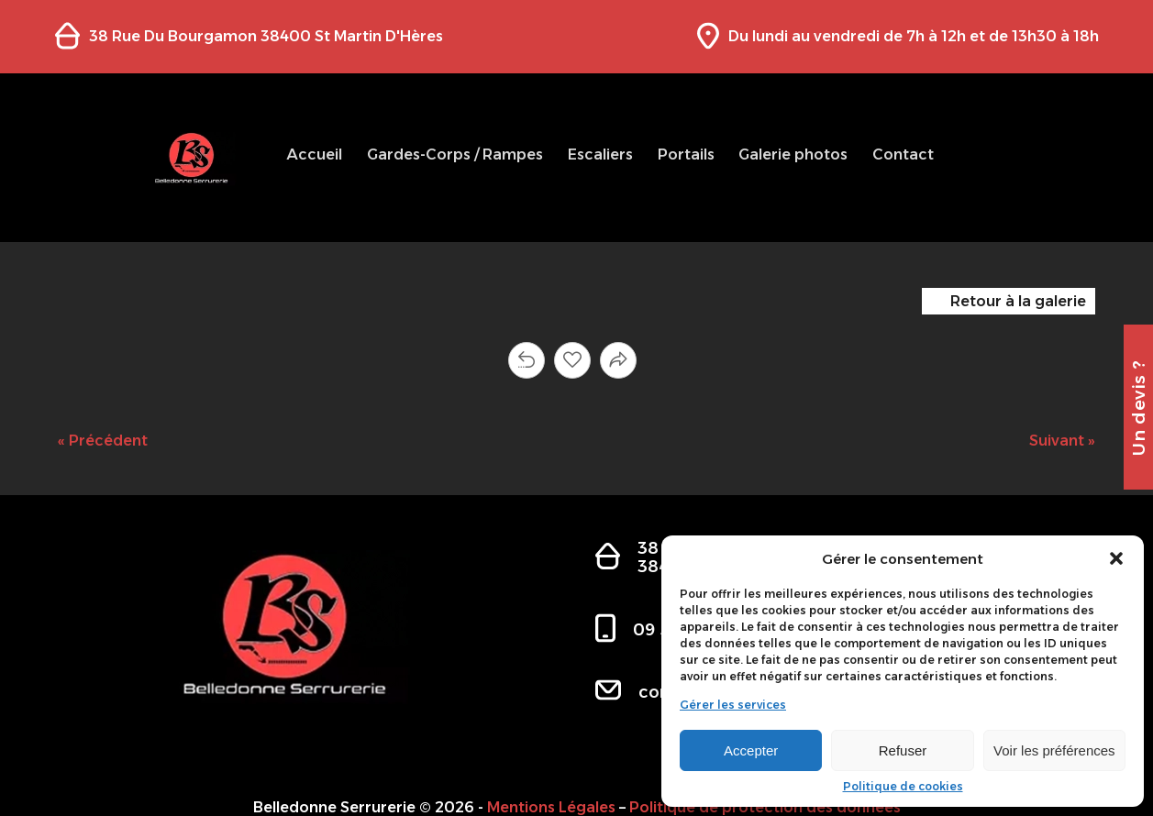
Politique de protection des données (765, 807)
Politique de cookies (903, 786)
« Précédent (103, 440)
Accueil (314, 154)
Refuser (903, 750)
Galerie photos (793, 154)
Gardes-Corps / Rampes (455, 154)
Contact (903, 154)
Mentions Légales (551, 807)
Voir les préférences (1054, 750)
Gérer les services (733, 705)
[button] (1116, 558)
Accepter (751, 750)
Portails (686, 154)
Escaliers (600, 154)
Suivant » (1062, 440)
